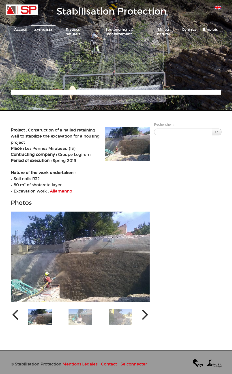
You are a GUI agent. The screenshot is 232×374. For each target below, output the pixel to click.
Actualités (43, 30)
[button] (40, 317)
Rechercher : (164, 124)
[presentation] (15, 314)
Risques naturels (73, 31)
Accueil (20, 29)
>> (217, 132)
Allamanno (61, 191)
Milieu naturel (163, 31)
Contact (189, 29)
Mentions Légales (79, 364)
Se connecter (133, 364)
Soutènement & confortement (119, 31)
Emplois (210, 29)
